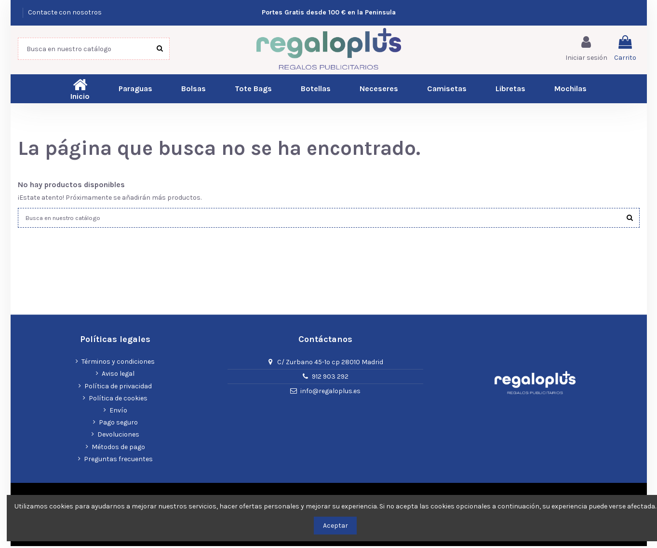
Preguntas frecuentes (118, 461)
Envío (118, 412)
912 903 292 (330, 378)
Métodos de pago (118, 448)
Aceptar (335, 525)
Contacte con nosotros (65, 12)
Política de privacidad (118, 388)
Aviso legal (118, 375)
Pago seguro (118, 424)
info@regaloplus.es (330, 393)
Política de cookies (118, 400)
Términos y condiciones (118, 363)
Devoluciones (118, 436)
